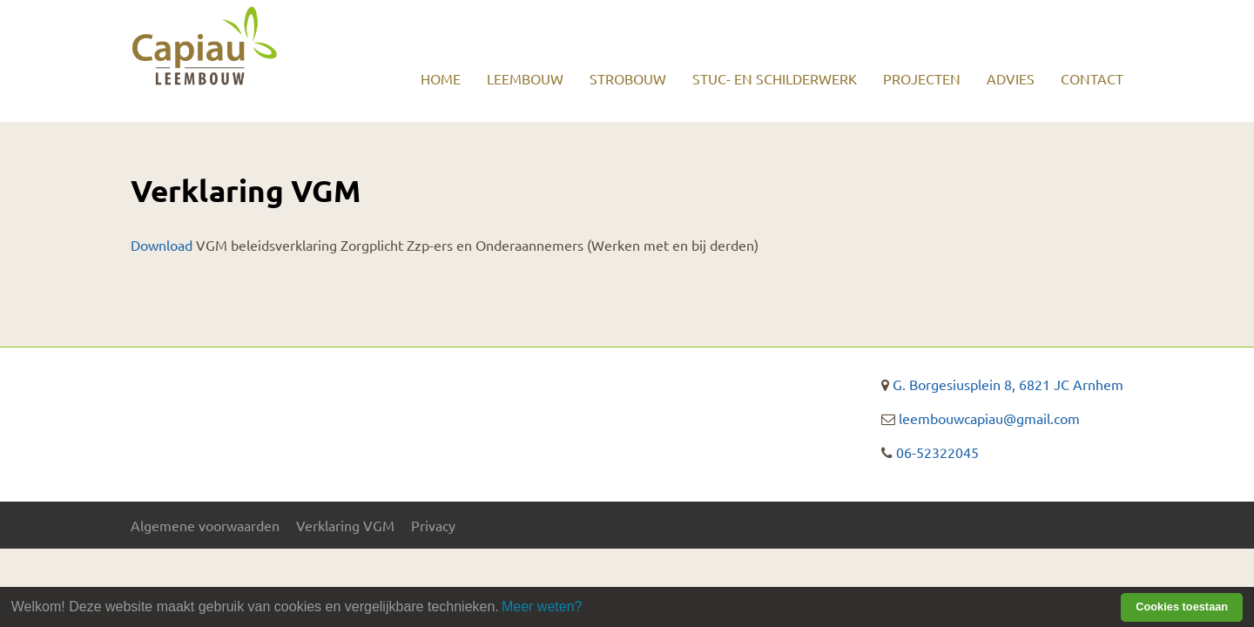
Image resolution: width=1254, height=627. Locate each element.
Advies (1011, 78)
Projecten (922, 78)
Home (441, 78)
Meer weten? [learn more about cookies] (542, 606)
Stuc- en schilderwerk (774, 78)
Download (161, 244)
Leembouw (525, 78)
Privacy (433, 525)
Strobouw (628, 78)
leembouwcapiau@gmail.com (989, 418)
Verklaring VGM (345, 525)
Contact (1092, 78)
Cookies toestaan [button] (1182, 606)
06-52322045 (937, 452)
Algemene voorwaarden (205, 525)
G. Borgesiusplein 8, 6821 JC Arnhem (1008, 384)
